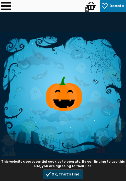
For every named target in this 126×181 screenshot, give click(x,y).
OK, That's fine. (63, 174)
